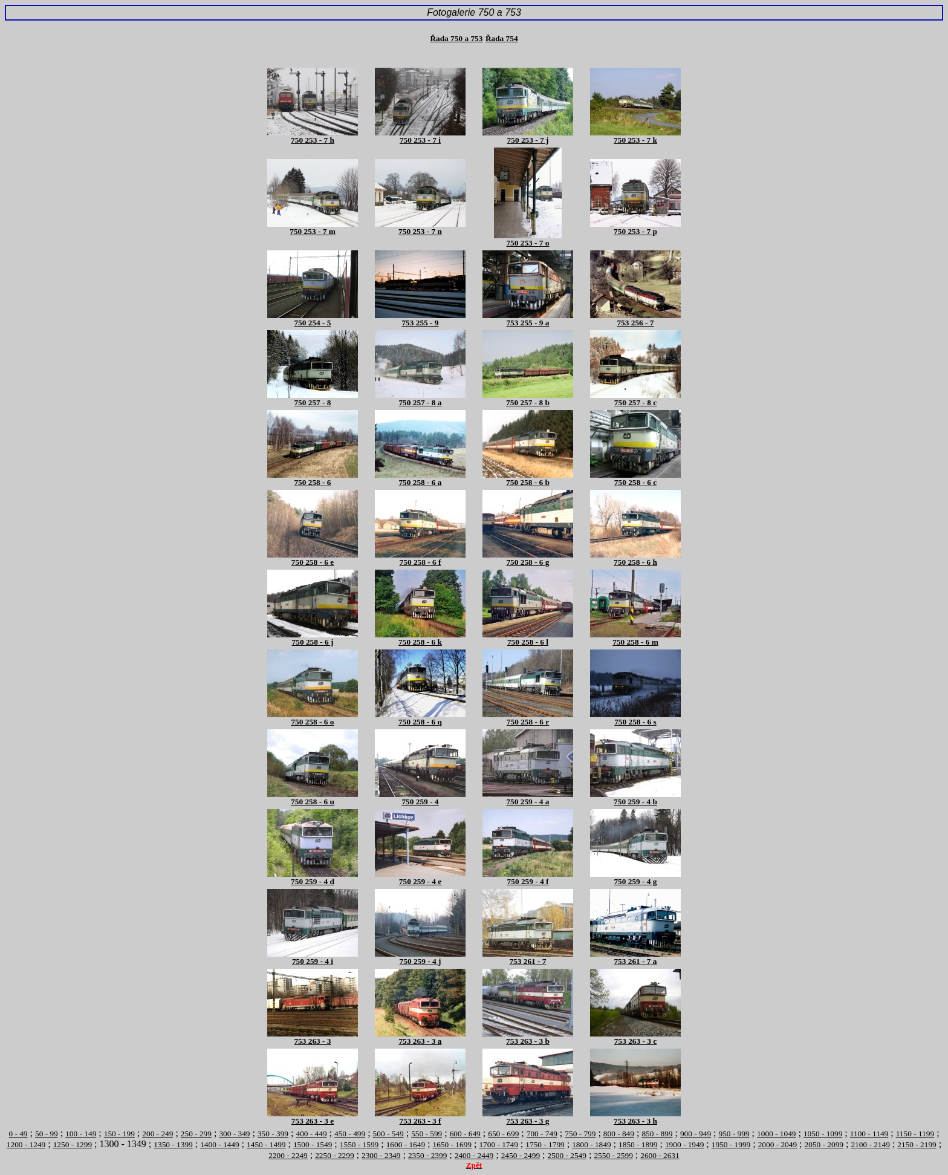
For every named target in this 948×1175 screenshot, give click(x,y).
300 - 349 (234, 1133)
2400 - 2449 (474, 1155)
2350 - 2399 (427, 1155)
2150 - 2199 (916, 1144)
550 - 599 (426, 1133)
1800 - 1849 (591, 1144)
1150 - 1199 (915, 1133)
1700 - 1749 (498, 1144)
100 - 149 (80, 1133)
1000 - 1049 (776, 1133)
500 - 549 (388, 1133)
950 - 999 (734, 1133)
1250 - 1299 (72, 1144)
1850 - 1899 (637, 1144)
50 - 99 (46, 1133)
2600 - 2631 (659, 1155)
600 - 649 (465, 1133)
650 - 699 (503, 1133)
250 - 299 (196, 1133)
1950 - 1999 (731, 1144)
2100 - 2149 (870, 1144)
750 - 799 (580, 1133)
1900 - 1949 (684, 1144)
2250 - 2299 (334, 1155)
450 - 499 (349, 1133)
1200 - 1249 (26, 1144)
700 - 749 (542, 1133)
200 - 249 (157, 1133)
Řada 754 (501, 38)
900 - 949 (695, 1133)
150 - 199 (119, 1133)
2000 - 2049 (777, 1144)
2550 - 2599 (613, 1155)
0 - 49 (17, 1133)
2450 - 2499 (520, 1155)
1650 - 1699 (452, 1144)
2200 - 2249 (287, 1155)
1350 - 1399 (173, 1144)
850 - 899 (656, 1133)
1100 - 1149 (869, 1133)
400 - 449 (311, 1133)
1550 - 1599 (359, 1144)
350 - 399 (273, 1133)
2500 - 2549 (567, 1155)
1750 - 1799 (544, 1144)
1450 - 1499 (266, 1144)
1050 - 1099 (823, 1133)
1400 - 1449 (219, 1144)
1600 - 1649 (405, 1144)
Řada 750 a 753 (456, 38)
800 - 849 (618, 1133)
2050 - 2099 (824, 1144)
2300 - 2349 (381, 1155)
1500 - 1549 (312, 1144)
